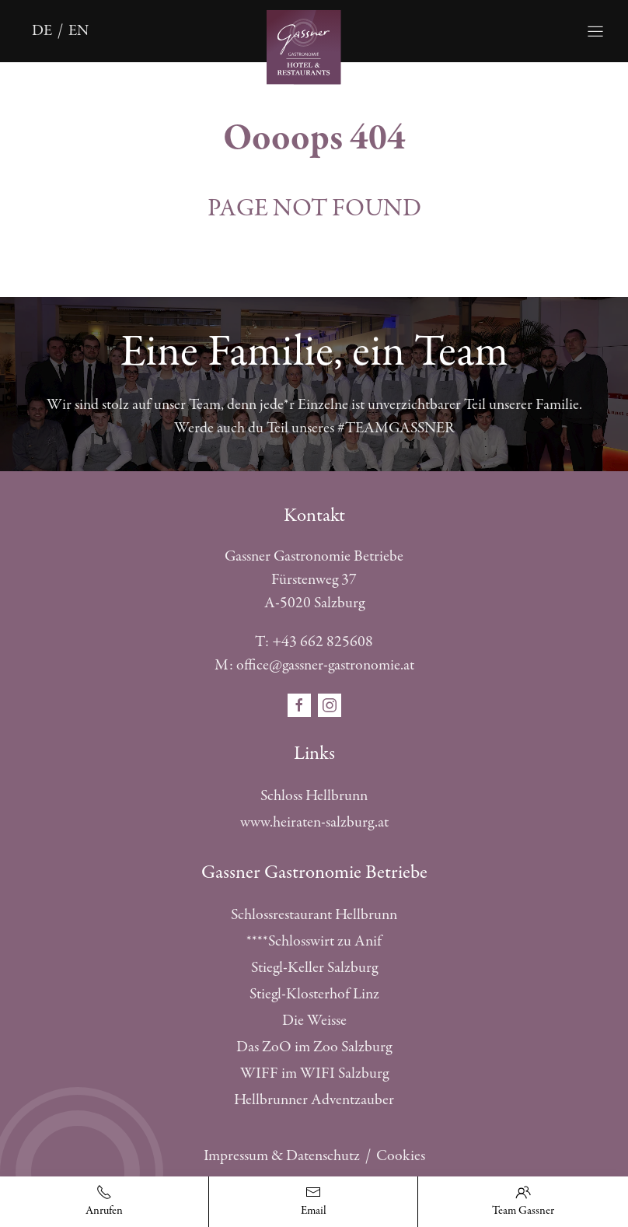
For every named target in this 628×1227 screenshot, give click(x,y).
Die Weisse (314, 1020)
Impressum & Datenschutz (282, 1155)
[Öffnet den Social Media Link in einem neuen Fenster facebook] (301, 704)
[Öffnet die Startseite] (314, 45)
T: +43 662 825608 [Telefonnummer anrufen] (314, 641)
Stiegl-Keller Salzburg (314, 967)
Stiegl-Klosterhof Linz (314, 994)
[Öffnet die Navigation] (595, 31)
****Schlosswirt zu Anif (314, 941)
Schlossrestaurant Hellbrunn (314, 914)
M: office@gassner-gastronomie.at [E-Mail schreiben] (314, 665)
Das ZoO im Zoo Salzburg (314, 1046)
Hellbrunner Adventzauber (314, 1099)
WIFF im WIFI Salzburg (314, 1073)
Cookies (400, 1155)
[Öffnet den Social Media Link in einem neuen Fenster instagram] (329, 704)
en (78, 30)
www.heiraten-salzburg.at (314, 822)
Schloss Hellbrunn (314, 795)
